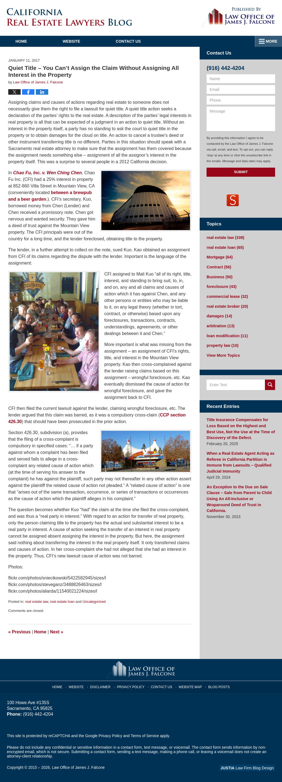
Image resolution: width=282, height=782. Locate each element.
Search (270, 382)
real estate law (36, 602)
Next (56, 632)
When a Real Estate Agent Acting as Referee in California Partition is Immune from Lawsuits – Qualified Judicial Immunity (239, 459)
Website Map (189, 686)
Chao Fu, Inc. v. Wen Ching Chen (47, 172)
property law (222, 343)
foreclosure (221, 286)
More (270, 41)
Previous (19, 632)
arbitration (220, 324)
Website (81, 41)
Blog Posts (217, 686)
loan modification (226, 334)
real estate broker (227, 305)
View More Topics (223, 353)
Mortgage (219, 257)
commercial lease (227, 295)
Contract (218, 266)
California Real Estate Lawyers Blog (69, 17)
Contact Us (142, 41)
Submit (241, 172)
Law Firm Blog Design (249, 768)
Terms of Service (145, 736)
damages (219, 314)
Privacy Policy (131, 686)
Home (26, 41)
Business (219, 276)
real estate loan (62, 602)
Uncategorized (94, 602)
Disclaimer (102, 686)
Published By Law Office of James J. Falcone (238, 17)
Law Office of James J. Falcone (79, 767)
